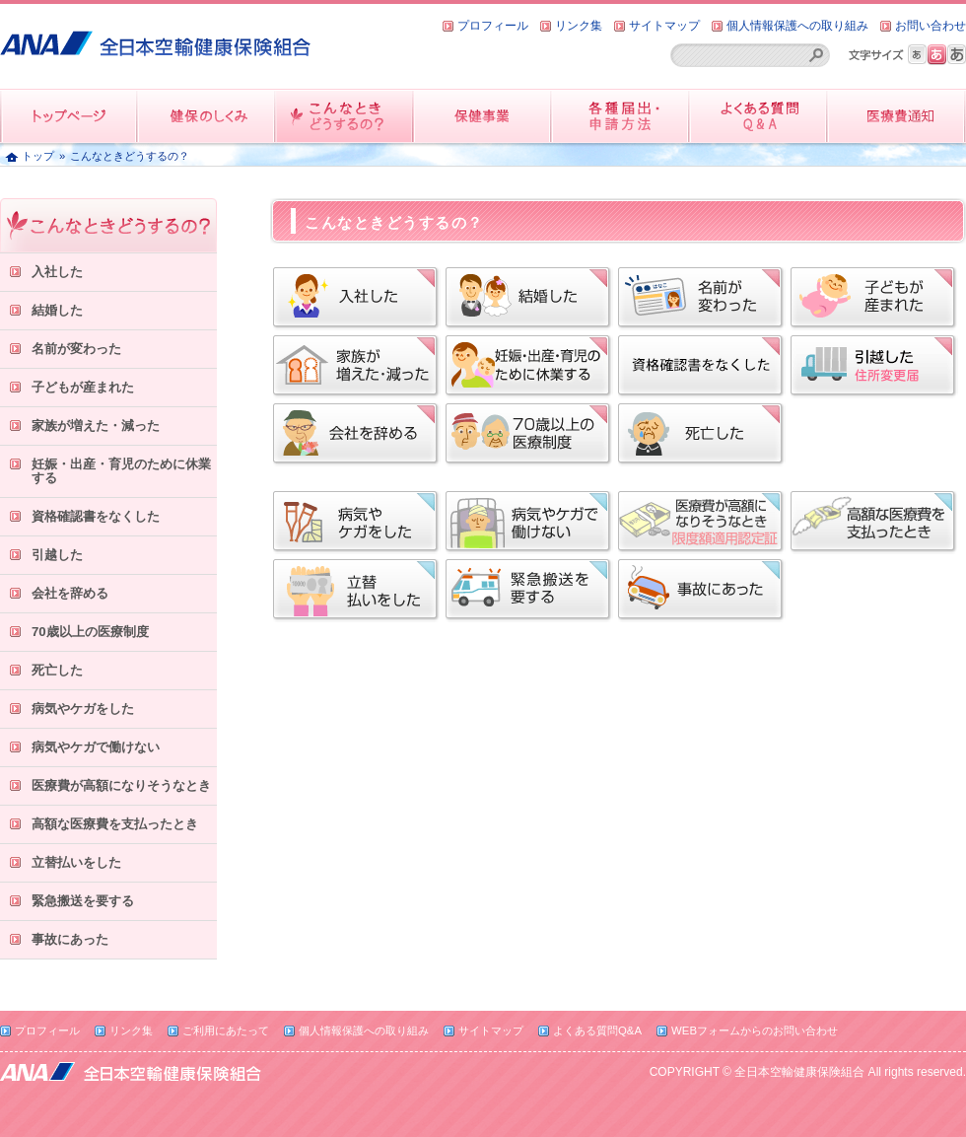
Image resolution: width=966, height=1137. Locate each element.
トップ (38, 156)
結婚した (57, 310)
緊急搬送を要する (83, 900)
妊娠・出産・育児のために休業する (121, 471)
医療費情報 (897, 116)
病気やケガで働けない (96, 747)
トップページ (69, 116)
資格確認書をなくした (96, 516)
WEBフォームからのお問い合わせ (754, 1030)
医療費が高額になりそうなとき (121, 785)
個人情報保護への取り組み (797, 26)
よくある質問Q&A (597, 1030)
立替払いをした (76, 862)
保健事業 (483, 116)
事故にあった (70, 939)
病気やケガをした (83, 708)
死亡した (57, 670)
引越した (57, 554)
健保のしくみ (207, 116)
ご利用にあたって (225, 1030)
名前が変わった (76, 348)
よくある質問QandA (759, 116)
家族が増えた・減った (96, 425)
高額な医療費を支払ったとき (115, 824)
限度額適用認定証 (702, 522)
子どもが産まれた (83, 387)
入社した (57, 271)
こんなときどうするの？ (345, 116)
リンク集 (578, 26)
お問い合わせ (930, 26)
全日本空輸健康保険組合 (155, 36)
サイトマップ (664, 26)
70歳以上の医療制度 (90, 631)
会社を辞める (70, 593)
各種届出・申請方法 (621, 116)
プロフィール (492, 26)
